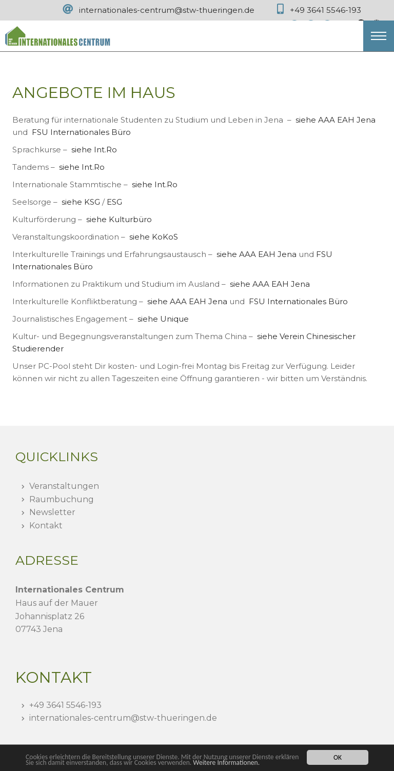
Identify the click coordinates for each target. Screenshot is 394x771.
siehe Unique (163, 319)
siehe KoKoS (153, 237)
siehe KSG (81, 202)
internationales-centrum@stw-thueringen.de (166, 10)
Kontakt (46, 525)
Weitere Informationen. (226, 762)
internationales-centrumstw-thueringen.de (123, 718)
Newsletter (52, 512)
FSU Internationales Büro (81, 132)
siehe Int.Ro (94, 149)
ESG (114, 202)
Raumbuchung (61, 499)
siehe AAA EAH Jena (336, 120)
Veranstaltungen (64, 486)
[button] (378, 36)
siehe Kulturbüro (119, 219)
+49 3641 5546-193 (325, 10)
